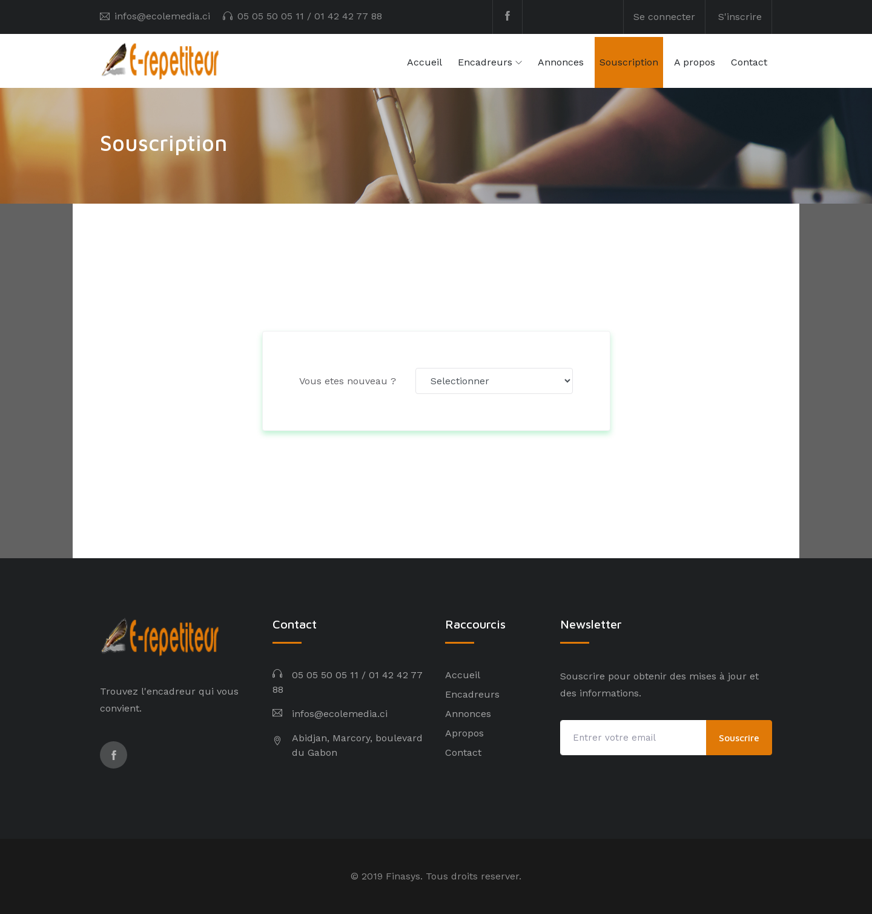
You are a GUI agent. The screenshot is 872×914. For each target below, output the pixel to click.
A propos (694, 62)
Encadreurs (485, 62)
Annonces (561, 62)
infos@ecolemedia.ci (162, 16)
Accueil (424, 62)
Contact (749, 62)
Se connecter (664, 16)
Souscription (629, 62)
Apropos (464, 733)
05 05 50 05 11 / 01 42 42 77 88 (309, 16)
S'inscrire (740, 16)
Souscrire (739, 737)
